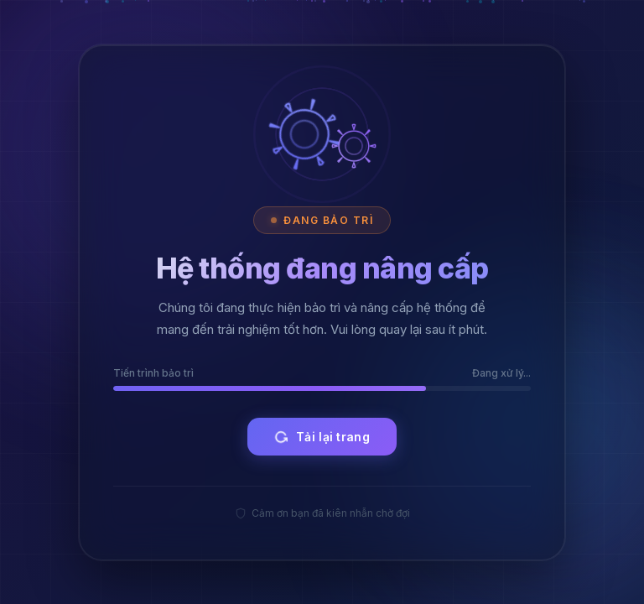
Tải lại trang (321, 436)
